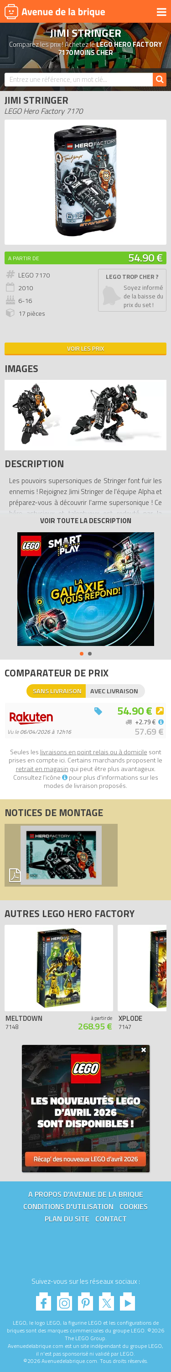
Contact (111, 1218)
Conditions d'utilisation (68, 1206)
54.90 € (145, 257)
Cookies (133, 1206)
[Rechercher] (159, 79)
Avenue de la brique (55, 11)
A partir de (23, 258)
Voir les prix (85, 348)
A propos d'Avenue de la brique (85, 1194)
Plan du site (67, 1218)
